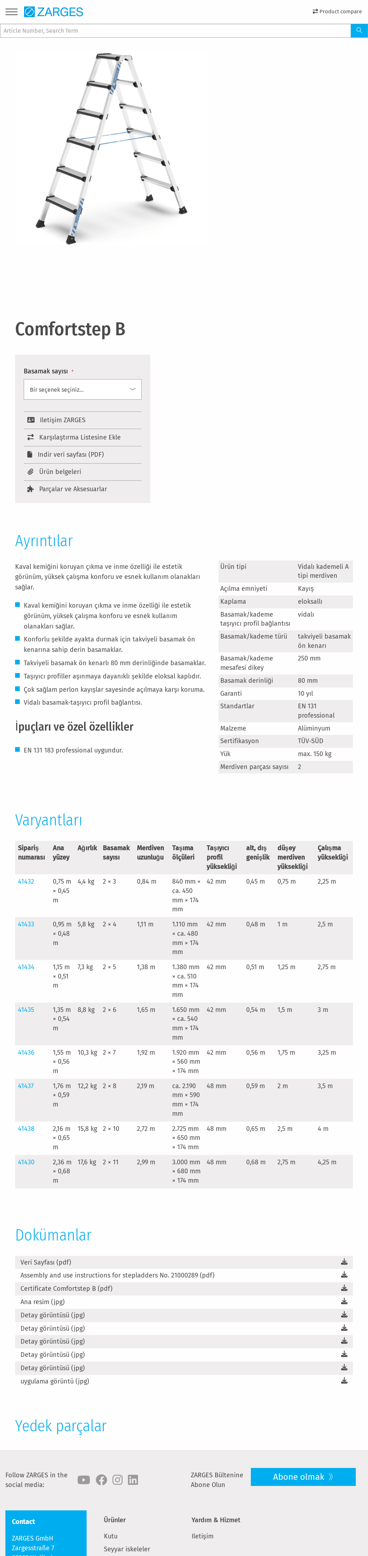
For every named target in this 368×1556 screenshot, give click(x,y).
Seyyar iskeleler (127, 1549)
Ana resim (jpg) (42, 1302)
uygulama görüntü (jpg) (54, 1381)
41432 (26, 881)
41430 (26, 1162)
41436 (26, 1052)
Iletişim (202, 1536)
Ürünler (115, 1520)
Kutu (111, 1536)
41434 (26, 967)
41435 (26, 1010)
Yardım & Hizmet (216, 1520)
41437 (26, 1086)
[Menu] (11, 13)
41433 (26, 924)
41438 (26, 1129)
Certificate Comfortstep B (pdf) (66, 1289)
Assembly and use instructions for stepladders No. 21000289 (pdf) (117, 1275)
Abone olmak (299, 1477)
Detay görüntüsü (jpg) (52, 1315)
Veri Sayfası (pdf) (45, 1262)
